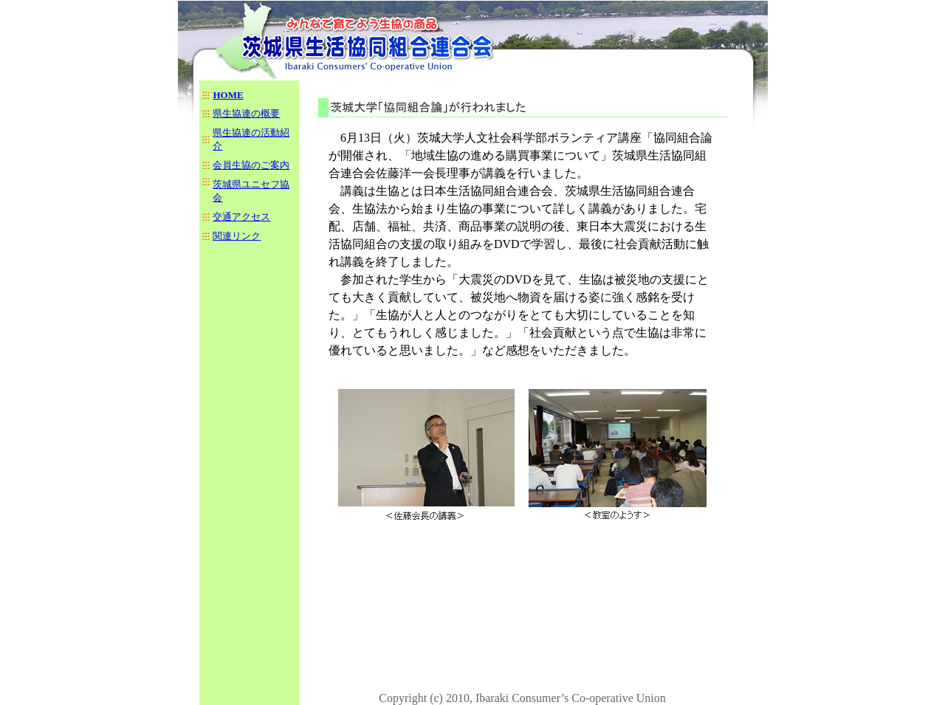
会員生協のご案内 (251, 165)
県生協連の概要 (246, 113)
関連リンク (237, 235)
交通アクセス (241, 216)
